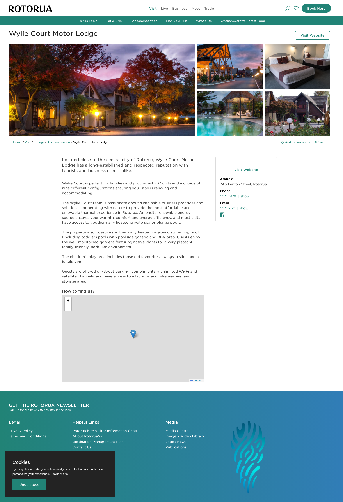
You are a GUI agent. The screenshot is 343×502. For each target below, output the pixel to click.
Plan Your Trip (176, 21)
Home (17, 142)
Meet (196, 8)
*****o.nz (227, 208)
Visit (152, 8)
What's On (204, 21)
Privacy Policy (21, 430)
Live (164, 8)
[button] (133, 334)
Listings (39, 142)
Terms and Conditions (27, 436)
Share (319, 142)
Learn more (59, 474)
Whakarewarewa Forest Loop (242, 21)
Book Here (315, 8)
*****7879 (228, 196)
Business (179, 8)
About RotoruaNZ (87, 436)
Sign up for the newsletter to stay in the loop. (40, 409)
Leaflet (196, 380)
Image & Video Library (184, 436)
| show (244, 196)
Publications (176, 446)
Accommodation (144, 21)
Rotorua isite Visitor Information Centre (105, 430)
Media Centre (176, 430)
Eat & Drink (114, 21)
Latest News (176, 441)
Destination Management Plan (98, 441)
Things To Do (88, 21)
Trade (209, 8)
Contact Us (81, 446)
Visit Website (311, 35)
